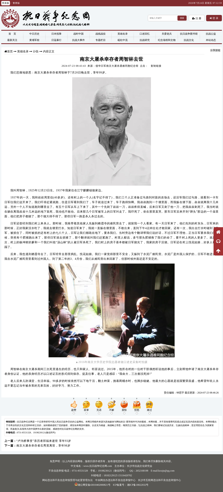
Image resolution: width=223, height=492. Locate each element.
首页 (10, 51)
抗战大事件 (78, 40)
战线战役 (101, 33)
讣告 (36, 51)
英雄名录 (123, 33)
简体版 (5, 3)
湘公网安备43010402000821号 (92, 485)
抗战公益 (211, 33)
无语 (98, 411)
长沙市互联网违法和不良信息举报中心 (159, 480)
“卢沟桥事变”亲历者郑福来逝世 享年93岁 (43, 440)
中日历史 (34, 33)
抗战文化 (189, 40)
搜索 (182, 18)
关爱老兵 (167, 33)
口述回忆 (145, 33)
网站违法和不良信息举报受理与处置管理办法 (67, 480)
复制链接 (156, 66)
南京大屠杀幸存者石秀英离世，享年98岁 (43, 445)
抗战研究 (145, 40)
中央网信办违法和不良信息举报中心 (115, 480)
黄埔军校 (34, 40)
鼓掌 (86, 411)
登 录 (215, 18)
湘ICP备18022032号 (138, 485)
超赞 (73, 411)
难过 (149, 411)
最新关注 (12, 40)
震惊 (124, 411)
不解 (111, 411)
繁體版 (16, 3)
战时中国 (78, 33)
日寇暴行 (56, 40)
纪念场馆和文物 (167, 40)
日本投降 (56, 33)
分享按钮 (215, 50)
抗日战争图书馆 (189, 33)
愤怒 (136, 411)
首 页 (12, 33)
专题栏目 (101, 40)
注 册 (198, 18)
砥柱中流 (123, 40)
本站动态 (211, 40)
